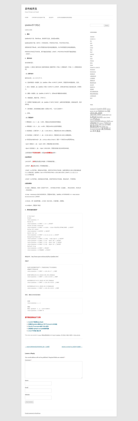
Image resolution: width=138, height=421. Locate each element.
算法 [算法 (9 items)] (107, 126)
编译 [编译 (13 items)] (99, 129)
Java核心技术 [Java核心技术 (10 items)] (105, 114)
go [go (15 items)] (95, 111)
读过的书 (51, 17)
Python (92, 60)
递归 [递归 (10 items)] (91, 131)
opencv (92, 54)
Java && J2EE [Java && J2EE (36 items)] (96, 113)
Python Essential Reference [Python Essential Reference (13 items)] (98, 121)
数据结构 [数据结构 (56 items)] (94, 126)
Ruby (91, 65)
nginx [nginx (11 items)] (104, 117)
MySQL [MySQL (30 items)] (100, 117)
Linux (39, 335)
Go (91, 41)
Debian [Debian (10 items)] (108, 109)
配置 (71, 335)
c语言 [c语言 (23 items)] (104, 109)
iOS (91, 43)
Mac (91, 49)
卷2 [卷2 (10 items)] (94, 124)
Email (26, 387)
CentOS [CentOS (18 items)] (99, 109)
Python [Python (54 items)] (96, 119)
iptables (58, 335)
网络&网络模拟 (46, 335)
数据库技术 (93, 82)
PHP (91, 58)
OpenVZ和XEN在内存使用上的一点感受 (37, 346)
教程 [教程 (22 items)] (109, 124)
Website (27, 394)
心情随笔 (92, 78)
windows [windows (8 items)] (101, 123)
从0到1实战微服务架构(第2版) (64, 17)
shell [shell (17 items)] (108, 121)
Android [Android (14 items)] (92, 109)
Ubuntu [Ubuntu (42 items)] (93, 123)
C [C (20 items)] (95, 109)
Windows (92, 69)
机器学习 (92, 87)
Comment (28, 360)
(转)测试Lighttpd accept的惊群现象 (38, 328)
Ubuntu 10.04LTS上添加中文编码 (72, 346)
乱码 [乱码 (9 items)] (91, 124)
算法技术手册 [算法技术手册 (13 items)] (94, 129)
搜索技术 (92, 80)
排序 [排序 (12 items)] (106, 124)
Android (92, 36)
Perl (91, 56)
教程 (67, 335)
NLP (91, 52)
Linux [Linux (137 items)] (93, 116)
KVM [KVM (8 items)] (110, 114)
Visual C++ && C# (95, 67)
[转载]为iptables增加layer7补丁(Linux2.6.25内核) (42, 324)
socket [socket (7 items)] (111, 121)
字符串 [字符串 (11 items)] (96, 124)
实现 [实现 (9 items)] (103, 124)
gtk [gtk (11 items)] (97, 111)
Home (26, 17)
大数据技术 (93, 76)
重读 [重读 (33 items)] (98, 131)
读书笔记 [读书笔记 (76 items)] (106, 128)
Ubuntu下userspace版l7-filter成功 (38, 326)
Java (91, 45)
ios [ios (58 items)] (108, 111)
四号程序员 (31, 8)
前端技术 (92, 74)
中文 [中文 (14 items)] (109, 123)
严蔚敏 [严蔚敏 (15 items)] (106, 123)
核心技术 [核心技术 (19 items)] (102, 127)
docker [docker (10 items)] (92, 111)
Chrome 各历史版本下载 (38, 17)
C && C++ (93, 39)
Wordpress (93, 71)
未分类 (92, 85)
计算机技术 (93, 96)
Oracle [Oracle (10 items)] (108, 117)
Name (26, 380)
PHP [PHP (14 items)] (91, 119)
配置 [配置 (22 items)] (94, 131)
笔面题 (92, 89)
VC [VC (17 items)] (98, 123)
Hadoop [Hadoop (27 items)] (101, 111)
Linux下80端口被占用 (34, 331)
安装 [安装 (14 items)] (100, 124)
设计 (91, 98)
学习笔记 (63, 335)
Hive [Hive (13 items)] (105, 111)
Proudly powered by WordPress (32, 413)
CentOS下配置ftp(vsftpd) (35, 322)
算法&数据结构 (94, 91)
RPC (91, 63)
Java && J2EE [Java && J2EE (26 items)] (95, 115)
